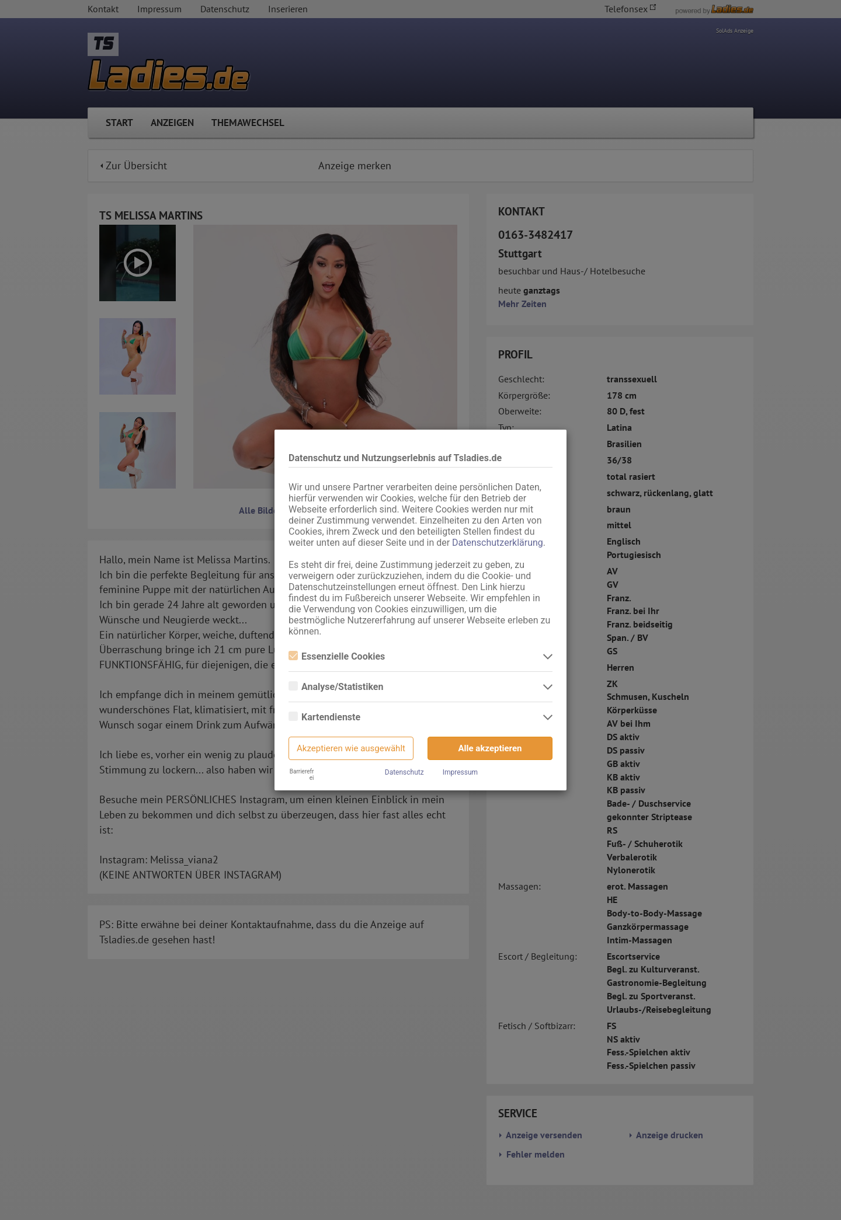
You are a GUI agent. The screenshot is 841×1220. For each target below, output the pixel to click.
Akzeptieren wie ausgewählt (351, 748)
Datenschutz (404, 772)
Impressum (460, 772)
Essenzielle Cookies (337, 656)
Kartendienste (324, 717)
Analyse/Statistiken (336, 686)
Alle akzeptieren (490, 748)
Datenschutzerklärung (497, 542)
